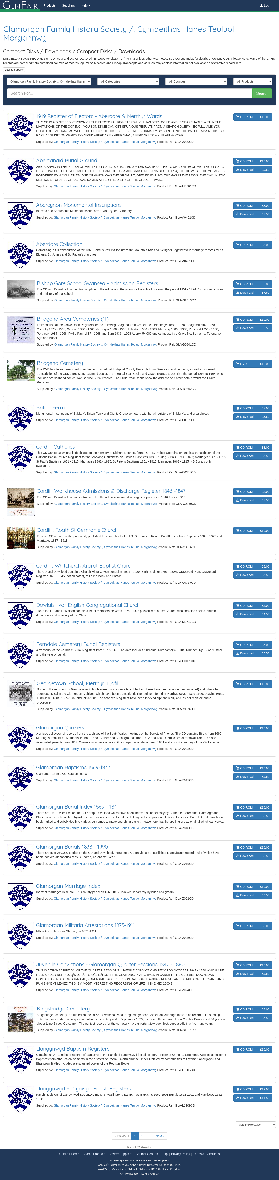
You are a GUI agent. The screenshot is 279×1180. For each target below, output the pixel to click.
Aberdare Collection (59, 244)
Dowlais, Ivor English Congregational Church (88, 605)
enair (20, 5)
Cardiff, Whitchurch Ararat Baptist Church (84, 565)
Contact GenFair (147, 1154)
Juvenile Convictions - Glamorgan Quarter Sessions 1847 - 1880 (110, 964)
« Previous (121, 1136)
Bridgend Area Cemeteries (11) (73, 318)
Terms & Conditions (206, 1154)
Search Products (94, 1154)
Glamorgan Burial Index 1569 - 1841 (77, 806)
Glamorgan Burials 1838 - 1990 (72, 846)
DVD (252, 364)
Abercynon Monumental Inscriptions (79, 205)
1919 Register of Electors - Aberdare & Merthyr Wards (99, 116)
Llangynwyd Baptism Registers (72, 1048)
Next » (160, 1136)
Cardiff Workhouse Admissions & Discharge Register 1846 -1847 (111, 491)
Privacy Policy (180, 1154)
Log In (266, 5)
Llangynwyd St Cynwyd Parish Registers (83, 1088)
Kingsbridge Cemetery (63, 1008)
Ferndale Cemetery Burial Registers (78, 644)
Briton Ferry (50, 407)
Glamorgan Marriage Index (68, 886)
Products (49, 5)
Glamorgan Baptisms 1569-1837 (73, 767)
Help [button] (86, 5)
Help (164, 1154)
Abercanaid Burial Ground (66, 160)
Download (252, 170)
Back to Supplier (14, 69)
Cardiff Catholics (55, 446)
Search (262, 93)
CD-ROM (252, 117)
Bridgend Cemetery (60, 363)
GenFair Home (69, 1154)
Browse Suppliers (120, 1154)
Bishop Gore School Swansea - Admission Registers (97, 283)
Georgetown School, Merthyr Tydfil (77, 683)
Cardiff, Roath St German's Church (77, 530)
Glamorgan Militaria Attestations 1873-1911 (85, 925)
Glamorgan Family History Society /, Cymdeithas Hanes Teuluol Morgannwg (118, 33)
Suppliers (68, 5)
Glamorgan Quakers (60, 727)
